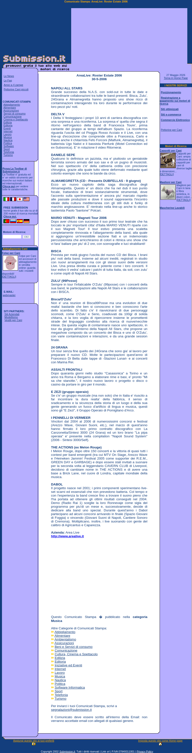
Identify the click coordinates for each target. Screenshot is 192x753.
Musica (7, 137)
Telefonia (8, 152)
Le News (9, 76)
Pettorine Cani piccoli (16, 89)
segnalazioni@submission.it (71, 710)
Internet (7, 131)
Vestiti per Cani (13, 320)
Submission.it (67, 751)
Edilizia (7, 122)
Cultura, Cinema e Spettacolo (76, 654)
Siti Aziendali (11, 314)
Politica (7, 143)
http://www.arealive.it (67, 536)
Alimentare (9, 107)
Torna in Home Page (176, 78)
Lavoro (7, 134)
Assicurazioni (11, 110)
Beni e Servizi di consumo (73, 647)
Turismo (8, 155)
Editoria (7, 125)
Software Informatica (70, 687)
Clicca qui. (10, 216)
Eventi (7, 128)
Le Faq (8, 80)
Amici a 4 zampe (13, 84)
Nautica (7, 140)
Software (8, 146)
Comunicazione (12, 116)
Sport (6, 149)
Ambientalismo (65, 639)
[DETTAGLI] (9, 276)
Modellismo (11, 317)
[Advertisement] (129, 39)
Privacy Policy (145, 751)
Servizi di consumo (14, 113)
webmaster (9, 295)
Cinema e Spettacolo (15, 119)
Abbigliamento (11, 104)
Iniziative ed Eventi (68, 665)
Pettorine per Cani (171, 129)
